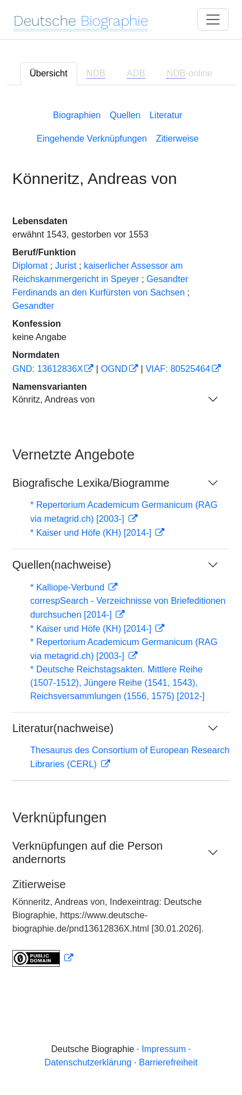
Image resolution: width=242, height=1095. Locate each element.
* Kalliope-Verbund (68, 587)
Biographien (77, 115)
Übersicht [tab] (49, 73)
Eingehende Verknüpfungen (92, 138)
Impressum (163, 1049)
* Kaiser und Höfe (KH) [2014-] (92, 532)
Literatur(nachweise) (62, 728)
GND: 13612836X (47, 369)
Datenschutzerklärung (88, 1062)
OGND (114, 369)
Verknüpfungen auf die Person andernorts (87, 852)
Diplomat (30, 265)
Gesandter (33, 306)
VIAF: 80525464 (177, 369)
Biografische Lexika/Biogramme (90, 483)
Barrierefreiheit (168, 1062)
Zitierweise (177, 138)
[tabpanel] (121, 536)
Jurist (66, 265)
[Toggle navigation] (213, 19)
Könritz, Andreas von (53, 399)
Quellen (125, 115)
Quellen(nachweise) (61, 565)
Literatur (165, 115)
